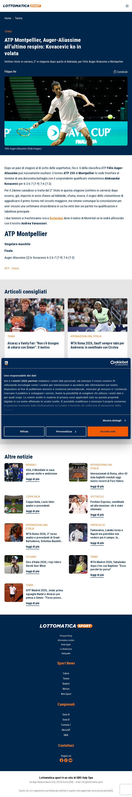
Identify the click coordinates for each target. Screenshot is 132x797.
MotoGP (66, 730)
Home (7, 18)
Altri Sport (66, 694)
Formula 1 (66, 724)
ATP (6, 268)
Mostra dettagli (112, 420)
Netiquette (66, 653)
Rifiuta (24, 431)
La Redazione (66, 649)
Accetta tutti (107, 431)
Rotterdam (56, 218)
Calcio (66, 673)
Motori (66, 688)
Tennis (18, 18)
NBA (66, 735)
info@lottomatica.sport (92, 782)
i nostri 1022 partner (24, 380)
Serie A (66, 714)
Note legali (66, 644)
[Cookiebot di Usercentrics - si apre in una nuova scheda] (113, 363)
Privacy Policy (66, 635)
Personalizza (66, 431)
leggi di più (32, 479)
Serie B (66, 719)
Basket (66, 683)
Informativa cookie (66, 640)
